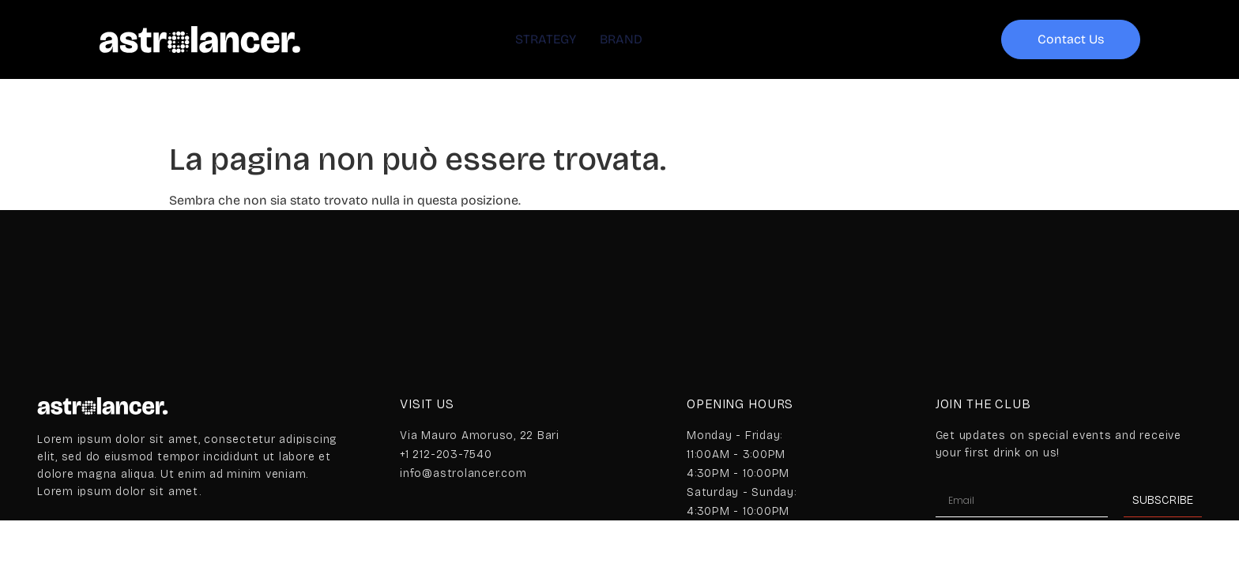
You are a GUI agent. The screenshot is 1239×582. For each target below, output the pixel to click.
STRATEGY (545, 39)
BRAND (621, 39)
